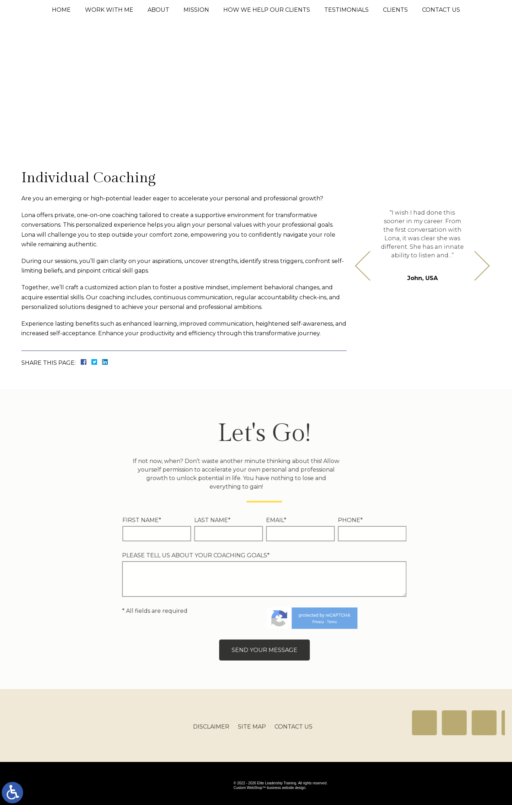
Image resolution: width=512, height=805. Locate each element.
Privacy (190, 622)
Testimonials (346, 9)
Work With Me (109, 9)
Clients (395, 9)
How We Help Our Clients (266, 9)
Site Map (252, 731)
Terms (204, 622)
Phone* (222, 520)
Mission (196, 9)
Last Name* (84, 520)
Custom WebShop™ (250, 788)
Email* (148, 520)
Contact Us (441, 9)
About (158, 9)
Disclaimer (211, 731)
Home (61, 9)
